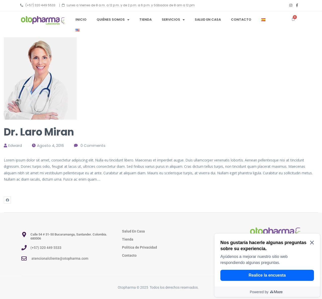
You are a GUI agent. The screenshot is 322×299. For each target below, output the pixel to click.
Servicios (173, 20)
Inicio (81, 19)
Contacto (241, 19)
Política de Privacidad (139, 247)
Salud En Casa (133, 231)
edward (15, 145)
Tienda (145, 19)
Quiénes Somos (113, 20)
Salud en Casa (208, 19)
